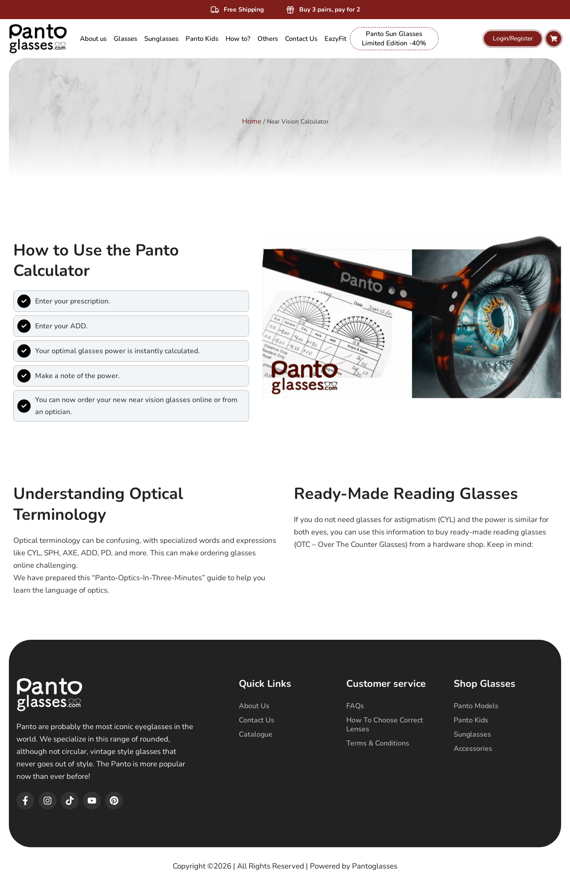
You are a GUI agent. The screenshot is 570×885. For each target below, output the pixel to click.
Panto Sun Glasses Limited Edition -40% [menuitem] (394, 38)
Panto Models (476, 706)
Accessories (473, 748)
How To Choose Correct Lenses (384, 724)
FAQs (355, 706)
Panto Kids (471, 720)
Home (251, 116)
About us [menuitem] (93, 38)
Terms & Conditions (377, 743)
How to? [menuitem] (238, 38)
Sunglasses (472, 734)
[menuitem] (125, 39)
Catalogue (256, 734)
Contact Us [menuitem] (301, 38)
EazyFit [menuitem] (335, 38)
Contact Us (256, 720)
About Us (254, 706)
